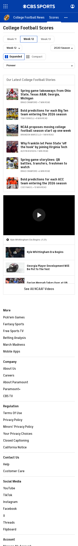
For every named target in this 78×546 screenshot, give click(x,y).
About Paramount (15, 382)
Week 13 (46, 39)
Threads (9, 523)
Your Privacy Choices (17, 434)
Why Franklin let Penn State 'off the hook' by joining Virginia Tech (44, 145)
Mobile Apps (11, 351)
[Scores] (54, 17)
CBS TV (8, 396)
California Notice (15, 447)
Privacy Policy (12, 420)
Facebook (10, 509)
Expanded (16, 56)
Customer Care (13, 471)
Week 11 (11, 39)
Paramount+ (12, 389)
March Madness (14, 345)
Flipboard (9, 529)
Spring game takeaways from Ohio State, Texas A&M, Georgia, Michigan (46, 94)
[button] (66, 17)
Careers (8, 375)
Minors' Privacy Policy (18, 427)
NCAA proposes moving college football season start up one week (46, 129)
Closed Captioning (16, 441)
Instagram (10, 502)
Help (6, 464)
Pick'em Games (14, 317)
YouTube (9, 488)
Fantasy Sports (13, 324)
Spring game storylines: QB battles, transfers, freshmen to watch (44, 163)
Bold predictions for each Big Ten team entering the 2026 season (44, 112)
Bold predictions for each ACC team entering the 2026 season (44, 181)
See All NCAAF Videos (39, 289)
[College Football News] (29, 17)
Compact (37, 56)
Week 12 (29, 39)
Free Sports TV (13, 331)
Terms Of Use (12, 413)
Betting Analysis (14, 338)
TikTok (7, 495)
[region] (39, 215)
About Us (9, 369)
